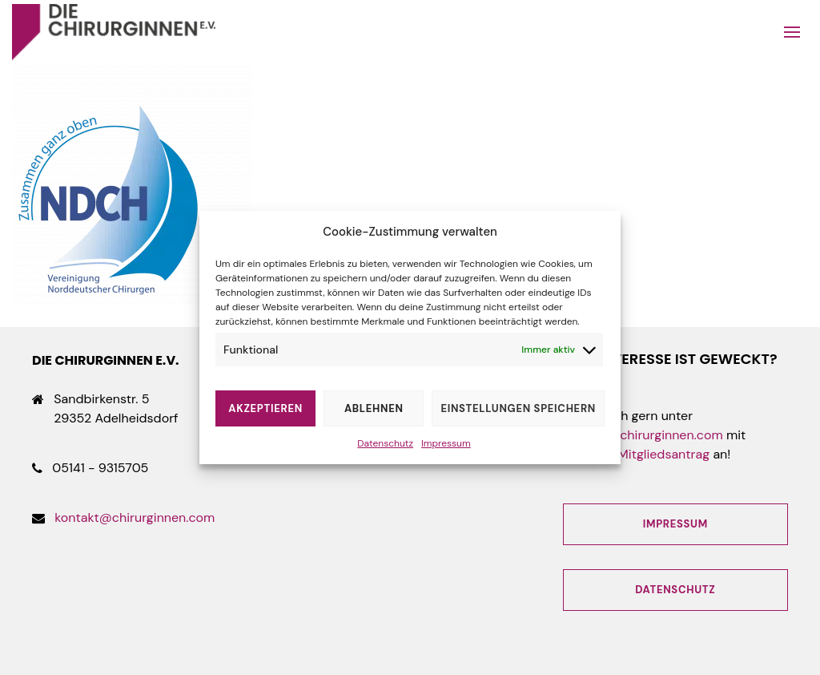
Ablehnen (374, 408)
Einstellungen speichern (518, 408)
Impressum (446, 443)
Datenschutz (385, 443)
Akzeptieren (265, 408)
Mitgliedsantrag (663, 454)
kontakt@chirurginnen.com (134, 517)
